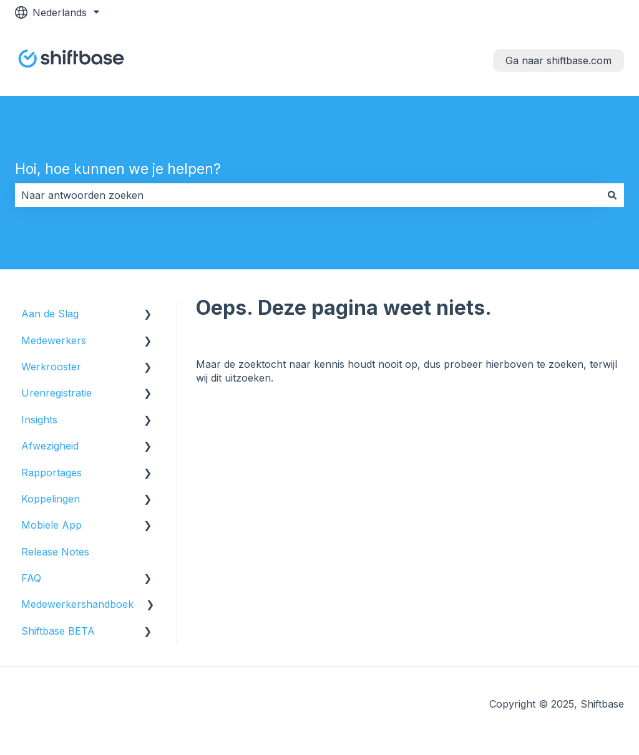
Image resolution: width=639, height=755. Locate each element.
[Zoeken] (612, 195)
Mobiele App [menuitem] (51, 525)
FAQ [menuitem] (31, 578)
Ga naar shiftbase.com (558, 60)
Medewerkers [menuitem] (53, 340)
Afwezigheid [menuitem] (50, 446)
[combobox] (307, 195)
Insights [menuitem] (39, 419)
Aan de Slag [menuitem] (50, 313)
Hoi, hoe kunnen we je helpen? (118, 169)
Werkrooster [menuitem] (51, 366)
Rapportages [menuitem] (51, 472)
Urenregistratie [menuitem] (56, 393)
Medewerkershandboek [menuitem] (77, 604)
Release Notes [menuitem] (55, 552)
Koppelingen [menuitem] (50, 499)
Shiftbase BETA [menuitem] (58, 631)
